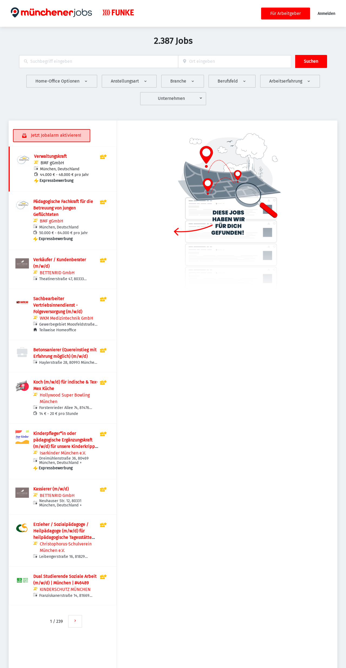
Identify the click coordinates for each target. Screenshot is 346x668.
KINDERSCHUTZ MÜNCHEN (65, 589)
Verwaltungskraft (50, 156)
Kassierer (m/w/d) (51, 489)
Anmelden (326, 13)
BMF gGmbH (52, 162)
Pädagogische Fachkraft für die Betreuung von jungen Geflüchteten (63, 208)
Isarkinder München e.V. (63, 453)
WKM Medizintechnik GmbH (66, 318)
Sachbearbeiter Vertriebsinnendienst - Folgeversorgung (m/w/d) (57, 305)
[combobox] (98, 61)
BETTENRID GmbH (57, 272)
